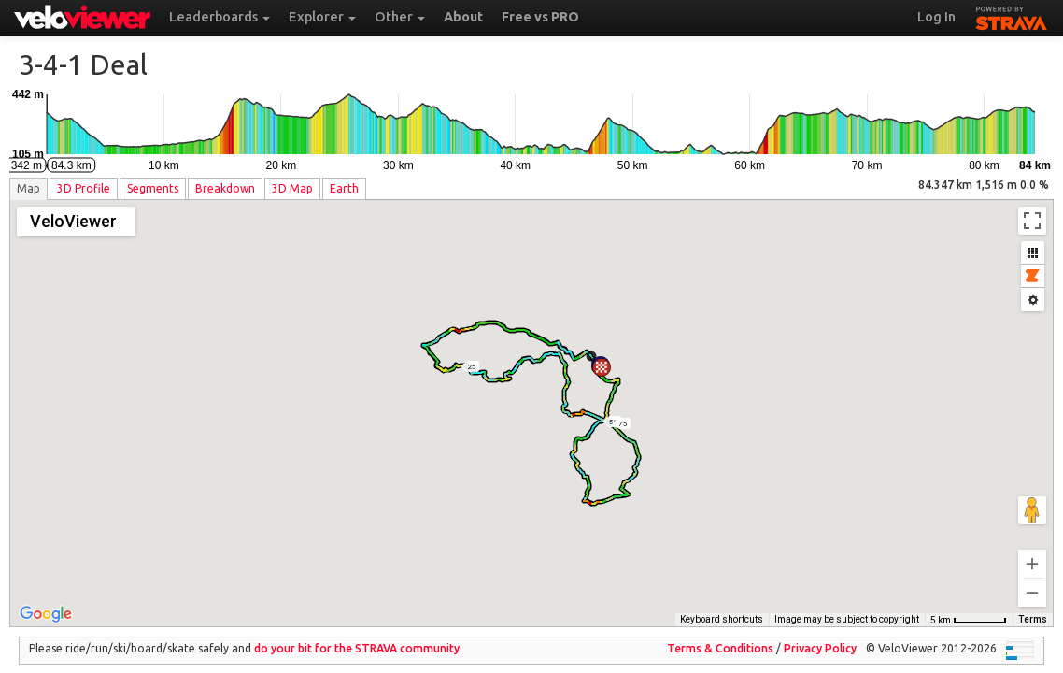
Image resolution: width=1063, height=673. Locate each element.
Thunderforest (728, 606)
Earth (344, 188)
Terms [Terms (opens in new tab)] (1032, 606)
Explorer (322, 16)
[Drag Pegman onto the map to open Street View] (1032, 497)
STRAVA (1012, 16)
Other (400, 16)
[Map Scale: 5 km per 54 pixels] (969, 606)
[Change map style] (76, 221)
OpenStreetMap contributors (857, 606)
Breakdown (225, 188)
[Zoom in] (1032, 551)
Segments (152, 188)
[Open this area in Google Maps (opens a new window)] (46, 601)
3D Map (292, 188)
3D (83, 188)
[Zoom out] (1032, 580)
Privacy (820, 635)
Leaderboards (219, 16)
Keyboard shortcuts (608, 606)
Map (28, 188)
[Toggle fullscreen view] (1032, 221)
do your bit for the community (357, 635)
